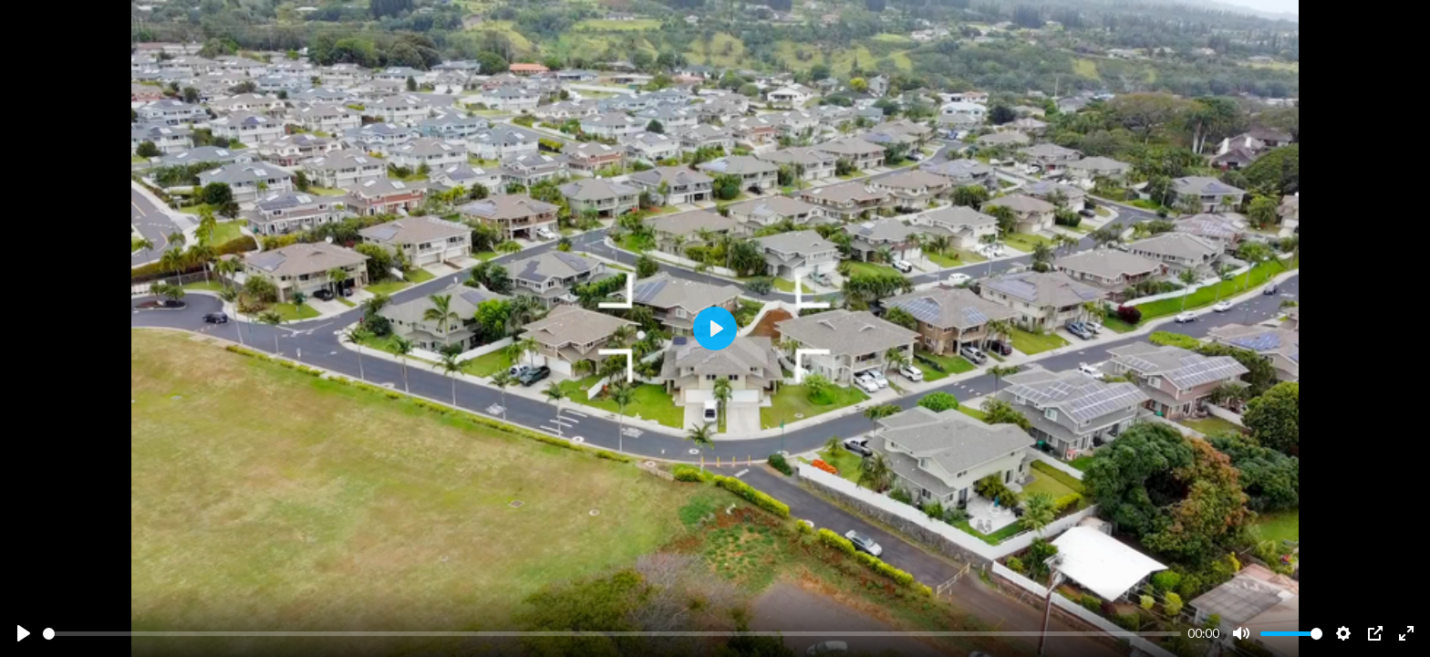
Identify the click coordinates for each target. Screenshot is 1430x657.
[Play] (23, 633)
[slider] (612, 633)
